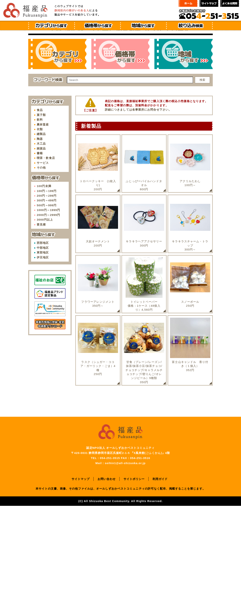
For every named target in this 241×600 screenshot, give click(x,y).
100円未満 (44, 280)
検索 (202, 174)
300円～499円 (46, 294)
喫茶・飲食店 (46, 252)
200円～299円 (46, 289)
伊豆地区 (43, 351)
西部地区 (43, 337)
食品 (40, 204)
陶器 (40, 233)
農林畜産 (43, 218)
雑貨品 (41, 242)
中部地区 (43, 342)
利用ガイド (160, 573)
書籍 (40, 247)
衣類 (40, 223)
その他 (41, 261)
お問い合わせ (107, 573)
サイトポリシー (134, 573)
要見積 (41, 318)
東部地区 (43, 346)
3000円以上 (45, 313)
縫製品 (41, 228)
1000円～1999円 (48, 304)
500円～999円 (46, 299)
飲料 (40, 213)
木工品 (41, 237)
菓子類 (41, 209)
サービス (43, 257)
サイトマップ (81, 573)
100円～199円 (46, 285)
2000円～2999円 (48, 309)
